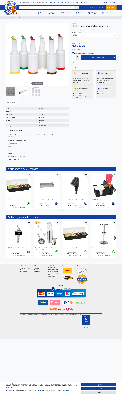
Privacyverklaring (53, 271)
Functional (52, 390)
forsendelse (82, 67)
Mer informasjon (12, 102)
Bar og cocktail (109, 13)
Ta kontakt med (86, 328)
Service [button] (112, 2)
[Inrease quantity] (77, 56)
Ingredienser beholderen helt (13, 199)
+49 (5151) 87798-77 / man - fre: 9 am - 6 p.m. (64, 2)
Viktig (10, 390)
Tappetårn (81, 13)
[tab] (12, 102)
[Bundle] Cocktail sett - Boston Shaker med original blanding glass (45, 248)
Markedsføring (20, 390)
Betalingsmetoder (25, 268)
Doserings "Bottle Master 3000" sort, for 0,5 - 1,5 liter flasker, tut (75, 200)
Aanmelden (37, 268)
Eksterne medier (32, 390)
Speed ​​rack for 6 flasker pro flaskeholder (44, 199)
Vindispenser (67, 13)
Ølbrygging (94, 13)
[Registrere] (93, 7)
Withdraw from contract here (86, 320)
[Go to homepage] (10, 17)
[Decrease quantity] (77, 59)
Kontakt (84, 2)
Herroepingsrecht (53, 269)
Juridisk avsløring (53, 273)
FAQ (21, 270)
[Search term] (46, 7)
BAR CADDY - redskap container (99, 199)
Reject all (99, 388)
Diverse (42, 13)
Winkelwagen (38, 271)
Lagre (99, 392)
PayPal (43, 390)
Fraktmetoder (23, 271)
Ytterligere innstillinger (63, 390)
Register (36, 270)
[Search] (76, 7)
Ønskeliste (76, 63)
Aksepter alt (98, 385)
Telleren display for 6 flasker (98, 247)
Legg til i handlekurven (103, 58)
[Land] (99, 7)
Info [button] (105, 2)
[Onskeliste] (103, 7)
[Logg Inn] (84, 7)
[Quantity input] (74, 57)
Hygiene (54, 13)
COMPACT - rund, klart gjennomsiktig (15, 247)
